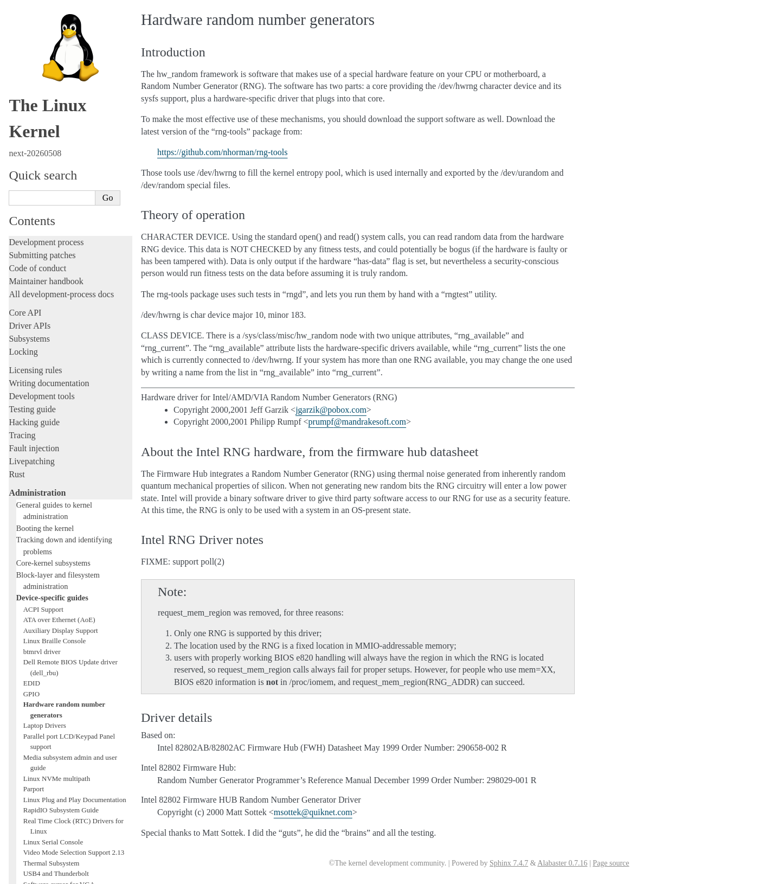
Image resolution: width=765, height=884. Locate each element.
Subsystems (29, 113)
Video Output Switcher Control (67, 669)
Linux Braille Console (54, 416)
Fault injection (34, 223)
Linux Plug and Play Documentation (74, 575)
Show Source (32, 874)
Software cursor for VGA (59, 659)
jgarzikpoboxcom (331, 409)
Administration (37, 267)
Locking (23, 126)
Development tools (41, 171)
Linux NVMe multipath (57, 553)
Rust (16, 249)
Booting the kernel (45, 303)
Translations (30, 830)
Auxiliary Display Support (60, 405)
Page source (611, 863)
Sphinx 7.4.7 (509, 863)
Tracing (22, 210)
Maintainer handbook (46, 56)
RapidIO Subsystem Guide (61, 585)
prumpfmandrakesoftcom (357, 421)
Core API (25, 87)
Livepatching (31, 236)
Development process (46, 17)
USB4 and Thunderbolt (56, 648)
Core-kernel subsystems (53, 338)
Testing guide (32, 184)
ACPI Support (43, 384)
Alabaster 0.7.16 (562, 863)
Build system (31, 704)
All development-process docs (61, 69)
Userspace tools (36, 730)
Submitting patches (42, 30)
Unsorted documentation (51, 812)
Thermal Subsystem (51, 638)
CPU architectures (40, 793)
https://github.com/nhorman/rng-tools (222, 152)
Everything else (40, 692)
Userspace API (34, 743)
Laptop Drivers (44, 500)
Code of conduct (37, 43)
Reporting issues (37, 717)
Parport (33, 564)
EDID (31, 458)
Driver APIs (29, 100)
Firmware (25, 762)
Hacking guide (34, 197)
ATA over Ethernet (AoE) (59, 394)
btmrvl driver (42, 426)
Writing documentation (49, 158)
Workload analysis (45, 680)
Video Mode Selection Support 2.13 (74, 627)
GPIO (31, 469)
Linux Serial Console (53, 617)
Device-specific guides (52, 372)
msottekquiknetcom (313, 812)
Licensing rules (35, 145)
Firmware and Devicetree (53, 775)
